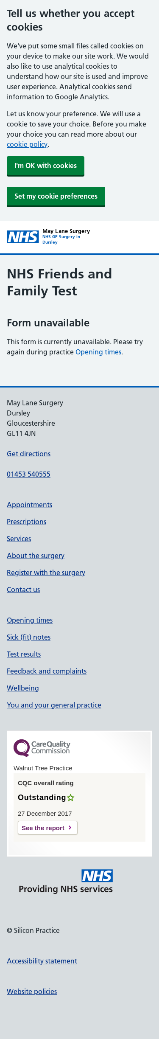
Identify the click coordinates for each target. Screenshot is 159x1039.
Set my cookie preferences (56, 196)
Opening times (98, 352)
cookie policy (27, 144)
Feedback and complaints (46, 671)
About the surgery (35, 555)
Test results (24, 654)
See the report (43, 827)
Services (19, 538)
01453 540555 (28, 474)
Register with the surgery (46, 572)
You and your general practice (54, 705)
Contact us (23, 589)
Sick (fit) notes (28, 637)
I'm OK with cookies (45, 165)
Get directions (28, 453)
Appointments (29, 504)
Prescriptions (26, 521)
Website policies (32, 991)
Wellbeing (23, 688)
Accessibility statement (42, 961)
